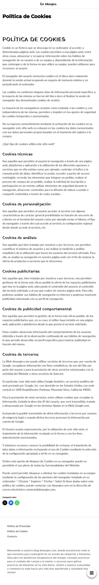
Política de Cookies (17, 531)
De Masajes (48, 4)
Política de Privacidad (18, 526)
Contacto (12, 536)
